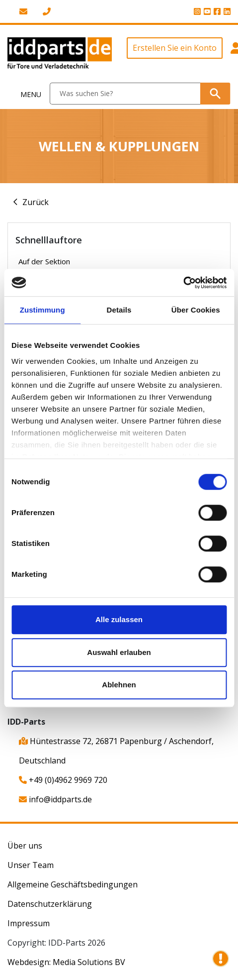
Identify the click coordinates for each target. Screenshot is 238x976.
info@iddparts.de (55, 799)
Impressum (28, 923)
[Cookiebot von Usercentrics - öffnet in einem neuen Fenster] (183, 282)
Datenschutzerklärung (49, 903)
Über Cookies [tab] (195, 310)
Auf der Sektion (44, 261)
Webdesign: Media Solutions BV (66, 962)
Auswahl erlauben (119, 652)
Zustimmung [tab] (42, 310)
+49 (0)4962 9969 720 (63, 779)
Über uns (24, 845)
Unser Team (30, 865)
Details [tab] (119, 310)
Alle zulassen (119, 619)
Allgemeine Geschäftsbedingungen (72, 884)
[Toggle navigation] (25, 94)
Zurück (35, 202)
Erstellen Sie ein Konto (175, 47)
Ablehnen (119, 684)
